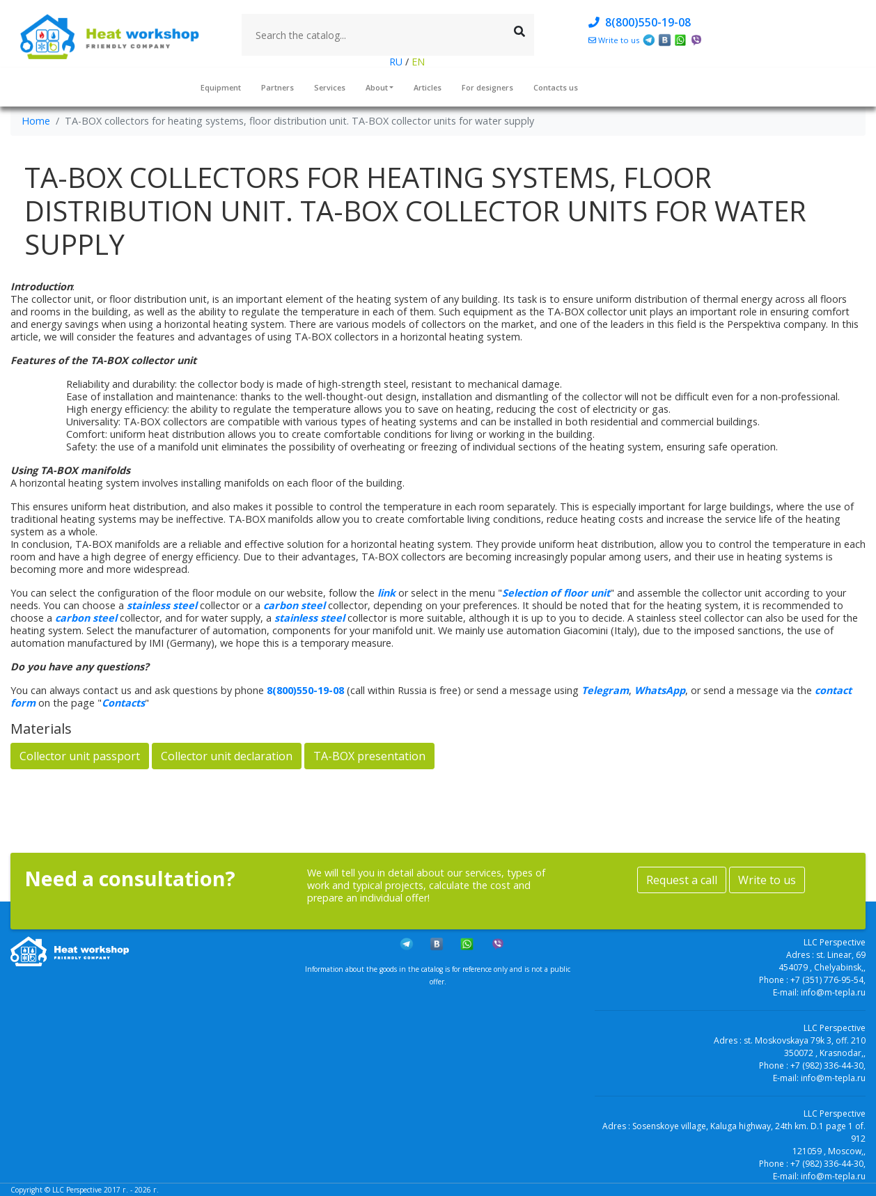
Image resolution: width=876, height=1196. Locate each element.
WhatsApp (659, 690)
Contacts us (555, 87)
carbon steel (294, 605)
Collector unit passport (79, 756)
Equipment (221, 87)
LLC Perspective (77, 1190)
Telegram (605, 690)
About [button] (377, 87)
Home (36, 120)
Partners (277, 87)
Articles (427, 87)
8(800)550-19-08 (639, 22)
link (386, 592)
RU (397, 61)
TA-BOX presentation (369, 756)
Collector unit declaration (226, 756)
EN (417, 61)
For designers (487, 87)
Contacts (123, 702)
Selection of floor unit (556, 592)
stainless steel (162, 605)
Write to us (767, 880)
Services (329, 87)
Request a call (681, 880)
